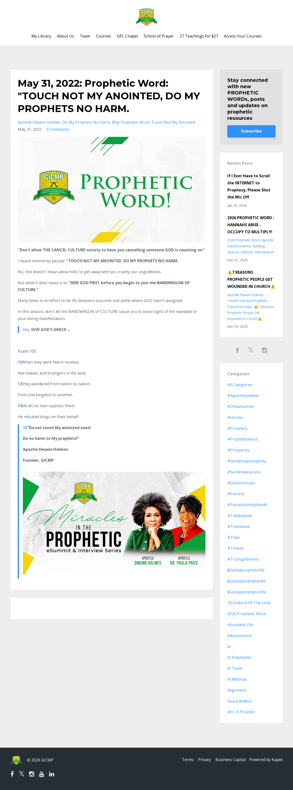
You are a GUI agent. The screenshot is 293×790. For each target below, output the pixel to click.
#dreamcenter (240, 406)
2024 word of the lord (248, 602)
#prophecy (237, 428)
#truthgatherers (243, 559)
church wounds (239, 306)
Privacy (201, 760)
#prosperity (238, 450)
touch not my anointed (173, 122)
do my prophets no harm (86, 122)
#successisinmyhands (247, 504)
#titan (233, 537)
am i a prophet (241, 712)
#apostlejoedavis (243, 395)
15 (25, 427)
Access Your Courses (243, 36)
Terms (184, 760)
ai (229, 646)
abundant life (240, 624)
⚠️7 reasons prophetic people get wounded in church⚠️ (250, 312)
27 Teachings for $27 (199, 36)
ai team (234, 668)
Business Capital (229, 760)
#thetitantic (238, 526)
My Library (41, 36)
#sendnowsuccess (244, 472)
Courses (103, 36)
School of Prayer (159, 36)
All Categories (240, 384)
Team (85, 36)
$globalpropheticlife (246, 570)
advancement (239, 635)
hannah (247, 252)
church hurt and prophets (247, 300)
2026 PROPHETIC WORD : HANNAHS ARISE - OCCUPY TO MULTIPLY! (250, 225)
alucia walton (239, 701)
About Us (65, 36)
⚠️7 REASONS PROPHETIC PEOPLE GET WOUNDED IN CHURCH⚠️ (251, 279)
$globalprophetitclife (246, 592)
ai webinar (237, 679)
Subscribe (251, 131)
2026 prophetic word (243, 240)
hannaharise (264, 252)
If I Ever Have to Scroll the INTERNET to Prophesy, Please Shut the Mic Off (248, 186)
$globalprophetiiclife (246, 581)
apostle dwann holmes (39, 122)
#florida (235, 417)
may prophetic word (130, 122)
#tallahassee (239, 515)
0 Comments (57, 129)
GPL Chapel (127, 36)
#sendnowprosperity (246, 461)
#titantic (235, 548)
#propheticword (242, 439)
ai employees (239, 657)
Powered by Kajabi (266, 760)
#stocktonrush (241, 483)
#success (235, 493)
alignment (236, 690)
